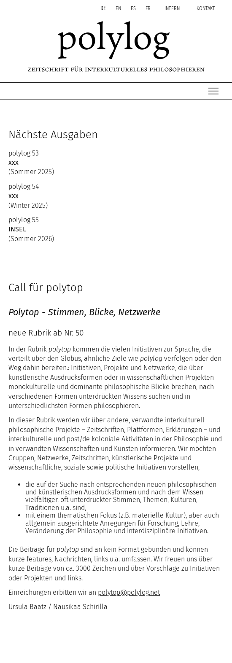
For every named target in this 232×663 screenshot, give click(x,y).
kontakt (206, 8)
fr (149, 8)
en (119, 8)
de (103, 8)
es (134, 8)
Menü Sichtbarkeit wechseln (214, 88)
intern (172, 8)
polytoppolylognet (129, 592)
